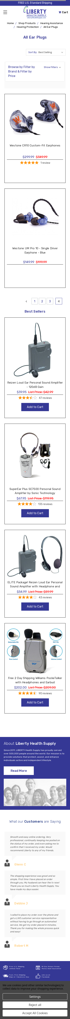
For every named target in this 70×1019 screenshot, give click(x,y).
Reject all (35, 1005)
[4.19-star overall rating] (35, 504)
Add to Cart (35, 407)
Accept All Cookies (35, 1013)
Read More (19, 771)
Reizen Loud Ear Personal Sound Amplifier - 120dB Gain (35, 385)
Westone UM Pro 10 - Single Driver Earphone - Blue (35, 250)
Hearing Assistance (51, 23)
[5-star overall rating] (35, 163)
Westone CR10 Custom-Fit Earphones (35, 145)
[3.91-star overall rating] (35, 597)
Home (10, 23)
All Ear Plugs (50, 27)
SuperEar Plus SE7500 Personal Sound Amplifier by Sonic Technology (35, 491)
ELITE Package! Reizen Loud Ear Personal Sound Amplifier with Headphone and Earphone (35, 586)
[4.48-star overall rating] (35, 693)
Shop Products (27, 23)
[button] (35, 71)
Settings (35, 997)
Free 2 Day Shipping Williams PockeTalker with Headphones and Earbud (35, 680)
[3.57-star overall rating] (35, 398)
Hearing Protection (28, 27)
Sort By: (32, 52)
